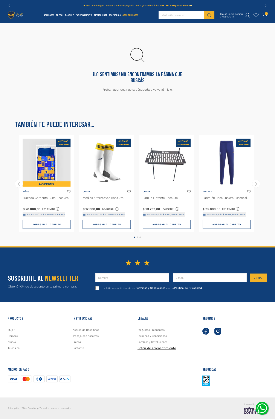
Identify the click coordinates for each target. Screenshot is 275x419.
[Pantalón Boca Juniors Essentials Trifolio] (226, 183)
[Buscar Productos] (209, 15)
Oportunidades (130, 15)
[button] (134, 237)
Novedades (49, 15)
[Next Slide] (265, 5)
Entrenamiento (84, 15)
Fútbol (59, 15)
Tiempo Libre (100, 15)
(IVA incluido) (51, 208)
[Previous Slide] (9, 5)
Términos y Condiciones (150, 287)
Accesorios (115, 15)
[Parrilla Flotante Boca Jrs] (166, 183)
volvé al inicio (162, 89)
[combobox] (186, 15)
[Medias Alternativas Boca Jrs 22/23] (106, 183)
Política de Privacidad (188, 287)
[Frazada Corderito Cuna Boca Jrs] (46, 183)
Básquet (69, 15)
